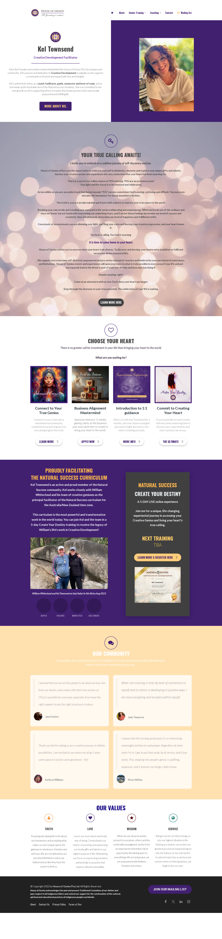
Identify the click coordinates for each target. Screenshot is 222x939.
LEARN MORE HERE (111, 302)
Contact (169, 12)
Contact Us (44, 904)
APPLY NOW (90, 441)
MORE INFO (131, 441)
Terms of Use (75, 904)
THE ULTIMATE (173, 441)
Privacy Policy (59, 904)
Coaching (154, 12)
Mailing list (184, 12)
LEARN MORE (49, 441)
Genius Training (136, 12)
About (122, 12)
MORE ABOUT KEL (55, 106)
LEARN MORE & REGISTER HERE (158, 557)
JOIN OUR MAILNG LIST (170, 889)
